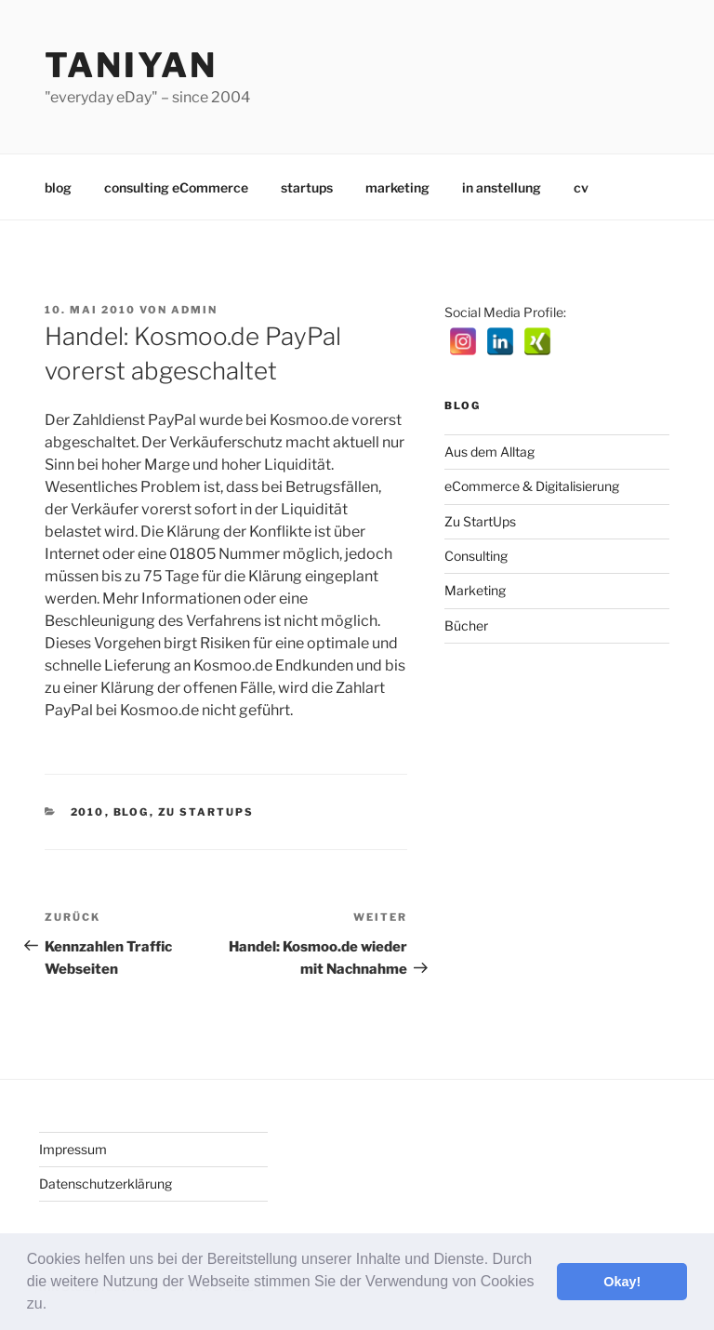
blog (58, 187)
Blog (131, 811)
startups (307, 187)
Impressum (73, 1149)
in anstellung (501, 187)
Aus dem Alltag (489, 451)
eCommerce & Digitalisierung (531, 486)
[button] (54, 1306)
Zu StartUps (206, 811)
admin (194, 309)
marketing (397, 187)
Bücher (466, 625)
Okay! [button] (622, 1281)
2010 (88, 811)
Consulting (476, 556)
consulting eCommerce (176, 187)
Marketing (475, 590)
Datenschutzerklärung (105, 1183)
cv (581, 187)
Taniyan (131, 65)
